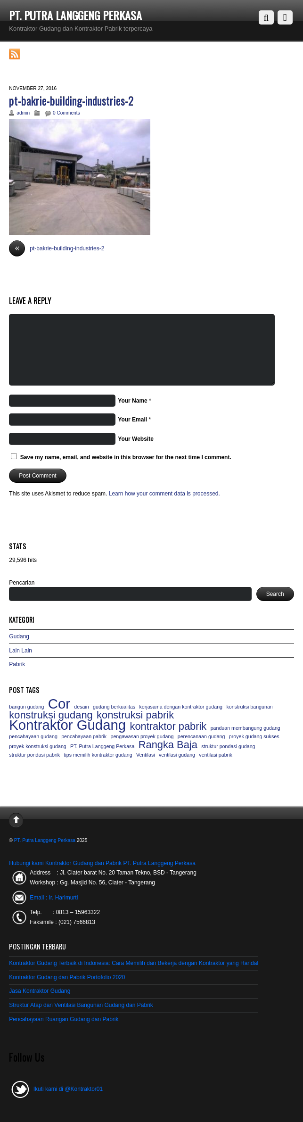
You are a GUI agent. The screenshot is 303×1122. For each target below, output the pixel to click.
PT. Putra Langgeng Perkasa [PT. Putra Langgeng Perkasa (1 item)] (102, 746)
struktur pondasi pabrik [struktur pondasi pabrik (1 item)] (34, 755)
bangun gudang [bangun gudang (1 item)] (26, 707)
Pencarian (21, 582)
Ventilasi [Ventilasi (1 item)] (145, 755)
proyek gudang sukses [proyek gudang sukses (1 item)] (254, 736)
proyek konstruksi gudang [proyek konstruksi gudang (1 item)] (37, 746)
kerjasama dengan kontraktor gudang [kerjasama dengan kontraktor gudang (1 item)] (181, 707)
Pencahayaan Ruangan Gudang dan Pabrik (63, 1019)
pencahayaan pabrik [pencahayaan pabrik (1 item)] (83, 736)
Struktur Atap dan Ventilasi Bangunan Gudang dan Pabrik (81, 1005)
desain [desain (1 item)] (81, 707)
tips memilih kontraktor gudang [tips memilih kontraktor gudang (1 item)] (98, 755)
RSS (29, 54)
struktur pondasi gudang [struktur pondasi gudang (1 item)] (228, 746)
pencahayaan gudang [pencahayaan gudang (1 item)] (33, 736)
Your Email (132, 419)
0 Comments (66, 113)
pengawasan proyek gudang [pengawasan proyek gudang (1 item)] (141, 736)
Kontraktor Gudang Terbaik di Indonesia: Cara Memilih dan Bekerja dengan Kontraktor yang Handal (133, 963)
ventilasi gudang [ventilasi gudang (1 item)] (177, 755)
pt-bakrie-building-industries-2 (71, 100)
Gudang (19, 636)
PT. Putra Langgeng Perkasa (44, 840)
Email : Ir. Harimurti (54, 897)
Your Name (132, 400)
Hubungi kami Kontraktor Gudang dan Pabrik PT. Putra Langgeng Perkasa (102, 863)
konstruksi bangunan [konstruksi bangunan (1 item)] (249, 707)
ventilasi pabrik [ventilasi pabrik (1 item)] (215, 755)
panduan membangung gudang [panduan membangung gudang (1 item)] (245, 728)
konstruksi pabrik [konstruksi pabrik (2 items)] (135, 715)
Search (275, 594)
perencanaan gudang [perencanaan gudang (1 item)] (201, 736)
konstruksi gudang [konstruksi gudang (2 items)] (50, 715)
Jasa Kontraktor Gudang (39, 991)
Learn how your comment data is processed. (164, 493)
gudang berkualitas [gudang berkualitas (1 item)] (114, 707)
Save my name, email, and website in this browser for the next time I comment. (125, 457)
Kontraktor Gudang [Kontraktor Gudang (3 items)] (67, 725)
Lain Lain (20, 650)
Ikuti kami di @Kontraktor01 (56, 1089)
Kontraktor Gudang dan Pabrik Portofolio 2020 (67, 977)
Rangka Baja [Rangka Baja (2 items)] (168, 745)
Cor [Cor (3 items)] (59, 704)
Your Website (136, 439)
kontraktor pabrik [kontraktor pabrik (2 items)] (168, 726)
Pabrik (17, 664)
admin (23, 113)
